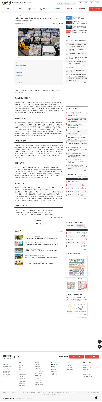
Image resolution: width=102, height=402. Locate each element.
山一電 (71, 191)
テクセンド (72, 188)
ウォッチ (91, 3)
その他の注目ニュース (21, 82)
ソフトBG (72, 242)
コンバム (72, 194)
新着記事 (7, 12)
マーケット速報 (14, 12)
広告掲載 (23, 392)
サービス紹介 (16, 392)
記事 (19, 9)
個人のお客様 (78, 356)
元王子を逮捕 (19, 79)
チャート (86, 3)
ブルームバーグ (27, 23)
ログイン (97, 3)
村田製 (71, 239)
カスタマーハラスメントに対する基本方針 (85, 392)
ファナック (72, 245)
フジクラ (72, 181)
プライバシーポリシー (47, 392)
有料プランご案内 (95, 8)
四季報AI (83, 8)
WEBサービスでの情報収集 (33, 392)
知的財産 (57, 392)
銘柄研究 (32, 9)
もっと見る (59, 231)
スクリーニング (44, 9)
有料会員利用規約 (51, 393)
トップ (6, 8)
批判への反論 (19, 75)
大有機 (71, 184)
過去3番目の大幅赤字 (21, 65)
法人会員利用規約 (62, 393)
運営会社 (9, 392)
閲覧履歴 (80, 3)
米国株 (70, 8)
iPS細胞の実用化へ (20, 69)
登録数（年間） (80, 225)
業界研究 (57, 9)
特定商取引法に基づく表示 (67, 392)
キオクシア (72, 236)
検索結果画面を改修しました (20, 2)
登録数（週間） (70, 225)
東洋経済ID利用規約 (40, 393)
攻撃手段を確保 (19, 72)
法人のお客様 (92, 356)
